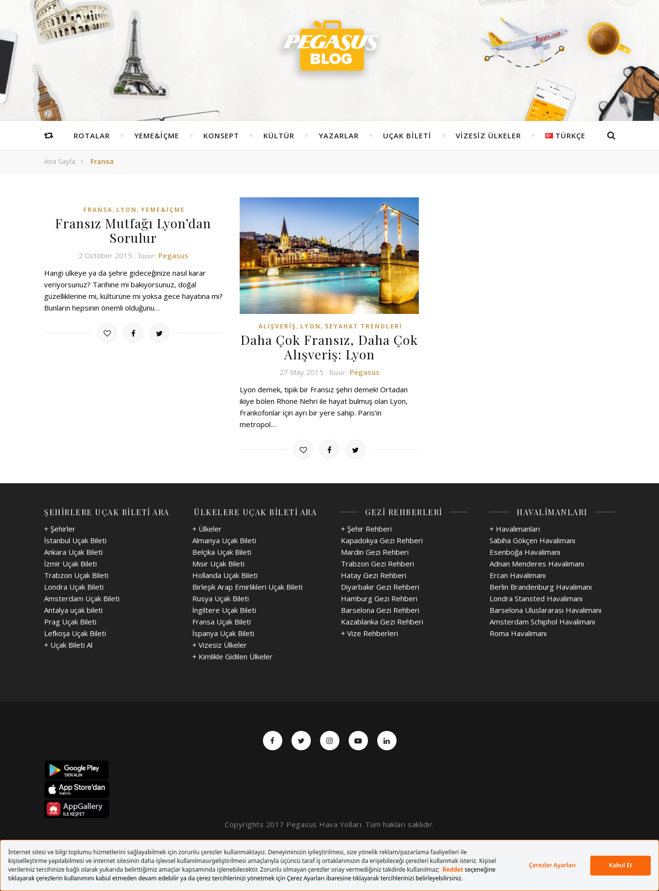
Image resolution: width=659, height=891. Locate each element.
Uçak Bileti (407, 135)
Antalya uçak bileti (73, 609)
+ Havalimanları (515, 528)
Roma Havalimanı (518, 632)
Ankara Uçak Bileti (73, 551)
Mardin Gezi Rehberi (375, 551)
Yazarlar (339, 135)
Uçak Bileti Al (71, 644)
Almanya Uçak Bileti (224, 539)
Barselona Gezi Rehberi (380, 609)
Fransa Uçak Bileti (221, 620)
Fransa (97, 210)
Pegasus (173, 254)
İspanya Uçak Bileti (223, 632)
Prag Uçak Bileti (70, 620)
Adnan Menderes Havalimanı (537, 562)
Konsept (221, 135)
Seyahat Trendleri (363, 326)
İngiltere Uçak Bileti (224, 609)
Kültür (278, 135)
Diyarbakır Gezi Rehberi (380, 586)
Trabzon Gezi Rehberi (377, 562)
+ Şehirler (60, 528)
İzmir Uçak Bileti (70, 562)
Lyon (126, 210)
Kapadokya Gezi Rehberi (382, 539)
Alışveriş (277, 326)
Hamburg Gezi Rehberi (379, 597)
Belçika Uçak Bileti (221, 551)
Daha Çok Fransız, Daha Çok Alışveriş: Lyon (329, 346)
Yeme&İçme (156, 135)
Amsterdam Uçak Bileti (82, 597)
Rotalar (92, 135)
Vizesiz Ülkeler (488, 135)
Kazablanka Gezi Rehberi (382, 620)
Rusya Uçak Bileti (220, 597)
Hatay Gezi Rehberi (373, 574)
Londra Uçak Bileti (74, 586)
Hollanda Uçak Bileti (225, 574)
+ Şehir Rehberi (366, 528)
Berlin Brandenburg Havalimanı (541, 586)
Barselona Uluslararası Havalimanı (545, 609)
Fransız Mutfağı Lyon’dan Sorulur (133, 230)
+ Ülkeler (207, 528)
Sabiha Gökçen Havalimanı (532, 539)
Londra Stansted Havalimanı (536, 597)
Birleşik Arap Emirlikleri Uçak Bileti (247, 586)
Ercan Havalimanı (518, 574)
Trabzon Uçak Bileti (76, 574)
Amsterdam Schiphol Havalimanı (542, 620)
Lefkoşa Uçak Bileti (75, 632)
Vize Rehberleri (372, 632)
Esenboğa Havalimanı (525, 551)
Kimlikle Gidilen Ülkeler (236, 655)
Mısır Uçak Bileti (218, 562)
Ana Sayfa (60, 161)
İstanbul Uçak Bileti (75, 539)
